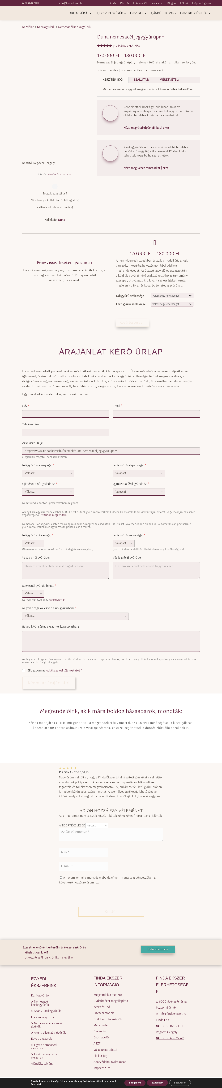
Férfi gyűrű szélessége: (129, 535)
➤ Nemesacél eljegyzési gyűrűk (46, 1025)
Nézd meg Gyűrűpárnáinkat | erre (146, 128)
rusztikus (65, 174)
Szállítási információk (107, 1019)
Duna (61, 220)
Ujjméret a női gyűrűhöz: (39, 484)
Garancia (99, 1031)
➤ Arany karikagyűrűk (46, 1011)
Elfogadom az (54, 671)
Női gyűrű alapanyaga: (38, 465)
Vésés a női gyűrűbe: (36, 558)
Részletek (33, 1084)
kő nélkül (53, 174)
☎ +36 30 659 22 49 (170, 1038)
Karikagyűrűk (78, 13)
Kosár (112, 4)
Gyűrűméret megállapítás (110, 1001)
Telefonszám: (30, 424)
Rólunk (184, 4)
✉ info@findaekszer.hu (171, 1014)
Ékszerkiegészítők (193, 13)
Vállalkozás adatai (105, 1050)
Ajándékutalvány (163, 13)
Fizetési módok (103, 1013)
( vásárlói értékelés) (127, 46)
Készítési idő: (113, 79)
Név (25, 406)
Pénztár (124, 4)
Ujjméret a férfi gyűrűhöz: (131, 484)
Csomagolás (101, 1037)
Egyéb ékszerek (41, 1039)
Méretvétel (100, 1025)
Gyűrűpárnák (57, 600)
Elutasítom (157, 1082)
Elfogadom (133, 1082)
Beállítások (181, 1082)
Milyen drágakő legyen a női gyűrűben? (49, 608)
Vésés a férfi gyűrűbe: (127, 558)
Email (117, 406)
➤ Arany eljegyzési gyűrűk (48, 1032)
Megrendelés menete (107, 995)
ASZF (97, 1043)
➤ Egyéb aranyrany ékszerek (44, 1056)
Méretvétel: (169, 79)
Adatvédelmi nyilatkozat (109, 1062)
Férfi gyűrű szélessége (131, 304)
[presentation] (85, 898)
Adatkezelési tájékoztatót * (64, 670)
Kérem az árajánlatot (49, 683)
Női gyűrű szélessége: (37, 535)
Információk (140, 4)
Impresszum (101, 1068)
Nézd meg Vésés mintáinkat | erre (145, 168)
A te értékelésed (72, 825)
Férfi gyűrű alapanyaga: (129, 465)
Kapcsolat (158, 4)
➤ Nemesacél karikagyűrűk (40, 1003)
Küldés (111, 911)
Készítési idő (101, 1007)
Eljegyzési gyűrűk (109, 13)
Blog (170, 4)
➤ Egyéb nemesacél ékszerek (44, 1047)
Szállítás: (141, 79)
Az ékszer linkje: (32, 443)
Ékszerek (136, 13)
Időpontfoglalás (201, 4)
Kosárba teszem (132, 322)
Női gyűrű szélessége (130, 296)
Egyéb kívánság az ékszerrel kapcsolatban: (50, 626)
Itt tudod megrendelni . (55, 515)
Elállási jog (100, 1056)
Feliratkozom (158, 949)
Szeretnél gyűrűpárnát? (39, 586)
